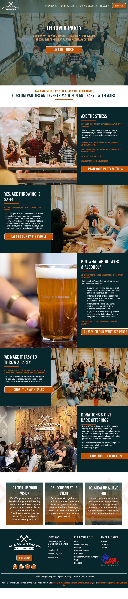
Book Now (119, 5)
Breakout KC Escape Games (64, 583)
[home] (20, 6)
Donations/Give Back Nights (86, 557)
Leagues (104, 6)
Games (77, 560)
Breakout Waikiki (85, 583)
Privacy (68, 576)
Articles (104, 541)
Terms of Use (78, 576)
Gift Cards (78, 554)
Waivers (77, 547)
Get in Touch (64, 49)
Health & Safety (81, 544)
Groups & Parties (88, 6)
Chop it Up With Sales (29, 389)
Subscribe (90, 576)
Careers (104, 544)
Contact (104, 547)
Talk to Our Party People (28, 236)
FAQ (76, 541)
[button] (52, 6)
